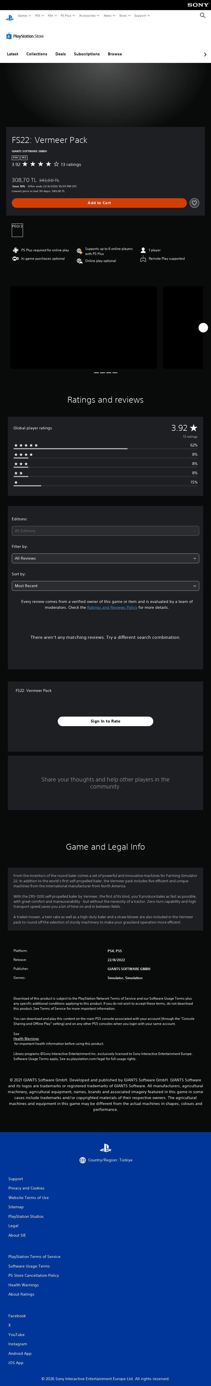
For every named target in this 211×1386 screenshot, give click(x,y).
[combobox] (105, 525)
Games (22, 15)
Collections (36, 48)
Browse (115, 48)
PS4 (50, 15)
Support (140, 15)
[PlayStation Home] (10, 15)
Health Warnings (26, 1033)
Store (123, 15)
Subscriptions (87, 48)
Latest (12, 48)
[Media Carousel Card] (83, 322)
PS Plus (66, 15)
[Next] (203, 322)
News (108, 15)
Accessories (87, 15)
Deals (60, 48)
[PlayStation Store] (26, 30)
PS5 (37, 15)
